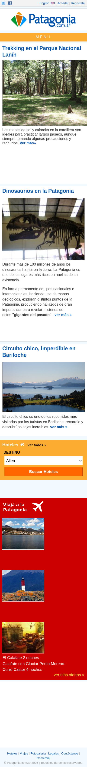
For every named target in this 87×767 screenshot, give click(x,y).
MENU (43, 37)
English (47, 3)
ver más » (63, 315)
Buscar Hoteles (43, 471)
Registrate (78, 3)
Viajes (24, 753)
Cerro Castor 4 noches (22, 669)
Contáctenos (69, 753)
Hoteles (12, 753)
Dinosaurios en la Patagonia (38, 191)
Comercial (43, 758)
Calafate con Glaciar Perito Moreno (33, 664)
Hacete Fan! (10, 3)
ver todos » (37, 445)
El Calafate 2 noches (21, 658)
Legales (53, 753)
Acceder (62, 3)
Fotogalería (38, 753)
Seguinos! (4, 3)
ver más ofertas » (69, 675)
